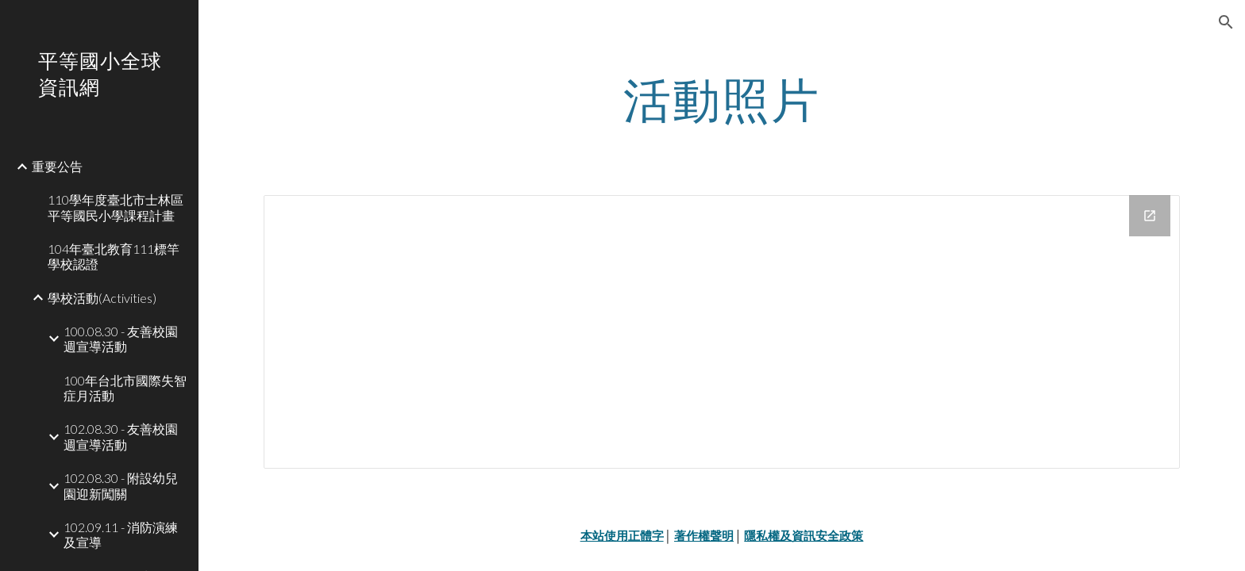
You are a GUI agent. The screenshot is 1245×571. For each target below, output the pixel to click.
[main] (722, 99)
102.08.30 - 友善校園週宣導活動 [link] (121, 436)
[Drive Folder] (722, 332)
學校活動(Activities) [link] (102, 297)
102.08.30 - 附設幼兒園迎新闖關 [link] (121, 485)
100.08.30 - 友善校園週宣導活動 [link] (121, 339)
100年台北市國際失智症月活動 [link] (125, 388)
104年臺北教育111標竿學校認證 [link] (113, 256)
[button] (1226, 22)
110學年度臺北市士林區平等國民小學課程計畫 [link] (115, 207)
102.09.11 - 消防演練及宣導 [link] (121, 534)
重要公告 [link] (57, 166)
